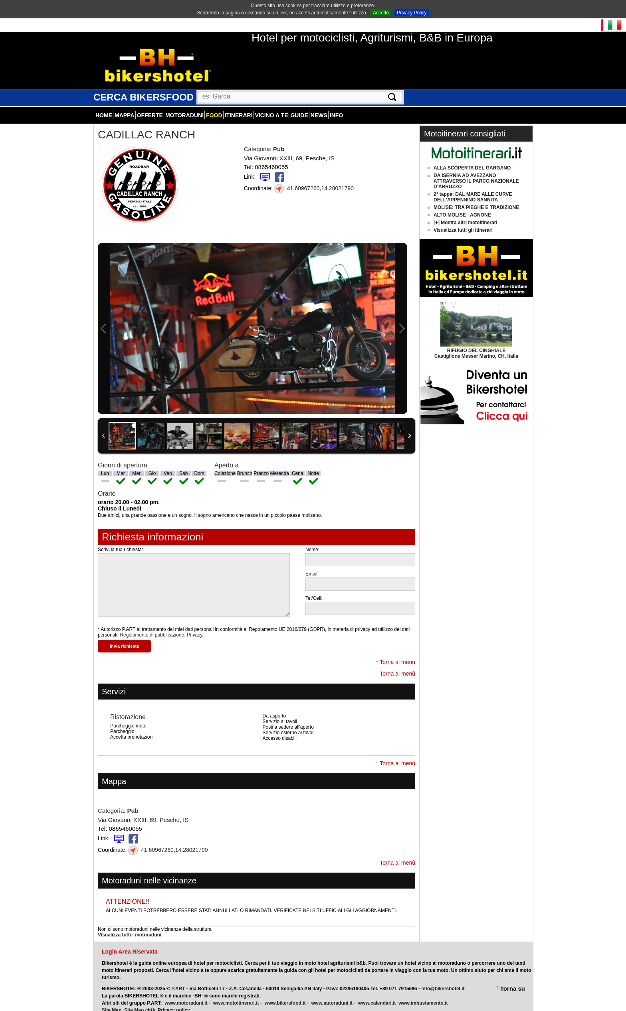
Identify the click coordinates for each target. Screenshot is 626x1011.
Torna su (512, 979)
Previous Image (103, 319)
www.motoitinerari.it (236, 994)
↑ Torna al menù (395, 653)
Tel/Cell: (314, 589)
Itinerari (239, 106)
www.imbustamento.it (423, 994)
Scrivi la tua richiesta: (120, 541)
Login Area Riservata (130, 943)
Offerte (150, 106)
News (319, 106)
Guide (299, 106)
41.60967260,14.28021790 (314, 179)
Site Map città (139, 1001)
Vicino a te (271, 106)
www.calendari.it (377, 994)
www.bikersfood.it (285, 994)
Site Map (111, 1001)
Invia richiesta (124, 637)
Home (103, 106)
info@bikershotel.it (442, 980)
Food (214, 106)
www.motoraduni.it (186, 994)
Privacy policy (174, 1001)
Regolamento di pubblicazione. (152, 626)
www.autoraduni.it (332, 994)
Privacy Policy (412, 13)
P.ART (178, 980)
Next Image (401, 319)
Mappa (125, 106)
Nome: (312, 541)
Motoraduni (184, 106)
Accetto (381, 13)
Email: (312, 565)
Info (336, 106)
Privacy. (195, 626)
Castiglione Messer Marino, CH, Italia (476, 344)
